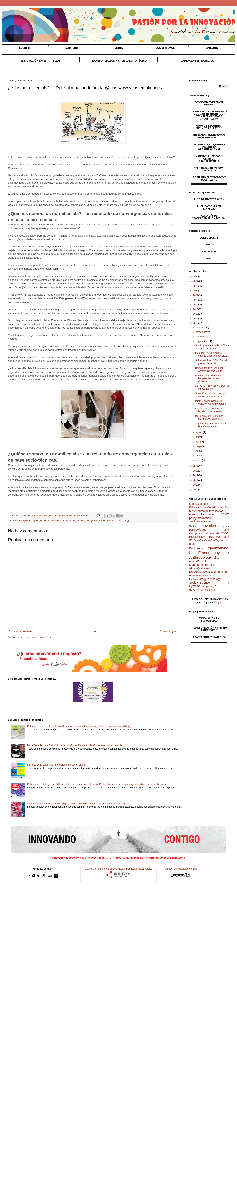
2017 (195, 314)
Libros (209, 258)
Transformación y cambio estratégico (118, 60)
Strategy (201, 579)
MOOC (224, 533)
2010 (195, 484)
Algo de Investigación (209, 199)
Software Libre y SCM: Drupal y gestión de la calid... (212, 362)
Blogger (217, 602)
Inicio (95, 631)
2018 (195, 309)
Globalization (215, 511)
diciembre (201, 327)
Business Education (199, 505)
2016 (195, 318)
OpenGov (210, 540)
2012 (195, 475)
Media (118, 48)
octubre (200, 336)
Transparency (207, 586)
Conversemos (165, 48)
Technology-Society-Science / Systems (209, 582)
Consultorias (209, 237)
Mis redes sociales (43, 868)
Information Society (67, 520)
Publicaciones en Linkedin (209, 207)
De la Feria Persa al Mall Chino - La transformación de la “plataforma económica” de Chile (75, 745)
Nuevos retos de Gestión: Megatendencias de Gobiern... (208, 378)
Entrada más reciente (20, 631)
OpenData (199, 540)
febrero (199, 455)
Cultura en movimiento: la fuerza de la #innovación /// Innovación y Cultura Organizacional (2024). (79, 726)
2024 (195, 281)
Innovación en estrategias (40, 60)
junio (198, 441)
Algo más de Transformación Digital (209, 217)
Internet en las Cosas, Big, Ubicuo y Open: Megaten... (211, 402)
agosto (199, 432)
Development (216, 507)
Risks (194, 576)
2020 (195, 300)
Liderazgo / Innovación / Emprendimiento (209, 136)
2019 (195, 304)
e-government (203, 587)
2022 (195, 290)
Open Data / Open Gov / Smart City (209, 169)
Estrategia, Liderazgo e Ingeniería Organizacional (209, 147)
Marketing (194, 536)
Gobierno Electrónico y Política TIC (209, 178)
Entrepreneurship (27, 520)
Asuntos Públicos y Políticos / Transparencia (209, 159)
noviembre (201, 332)
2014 (195, 466)
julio (198, 437)
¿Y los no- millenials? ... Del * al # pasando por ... (212, 387)
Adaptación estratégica (196, 60)
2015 (195, 323)
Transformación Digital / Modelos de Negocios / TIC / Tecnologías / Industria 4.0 (209, 115)
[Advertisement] (118, 922)
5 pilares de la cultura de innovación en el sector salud (56, 764)
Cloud (205, 507)
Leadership (82, 520)
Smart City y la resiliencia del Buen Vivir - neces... (210, 425)
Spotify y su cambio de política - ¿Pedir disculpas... (212, 347)
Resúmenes (209, 251)
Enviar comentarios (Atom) (37, 637)
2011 (195, 480)
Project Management (197, 563)
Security (201, 575)
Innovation (207, 526)
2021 (195, 295)
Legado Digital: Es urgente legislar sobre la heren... (209, 410)
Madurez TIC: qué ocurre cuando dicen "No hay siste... (212, 354)
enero (199, 460)
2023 (195, 286)
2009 (195, 489)
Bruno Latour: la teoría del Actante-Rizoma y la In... (209, 369)
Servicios (71, 48)
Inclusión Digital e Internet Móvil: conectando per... (209, 417)
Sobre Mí (25, 48)
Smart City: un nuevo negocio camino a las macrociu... (210, 395)
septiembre (202, 341)
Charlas (209, 244)
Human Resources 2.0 (47, 520)
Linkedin (211, 48)
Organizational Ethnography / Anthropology (108, 520)
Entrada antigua (167, 631)
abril (198, 451)
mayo (199, 446)
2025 (195, 276)
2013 (195, 470)
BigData (193, 504)
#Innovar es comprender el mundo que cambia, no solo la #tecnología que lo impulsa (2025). (76, 803)
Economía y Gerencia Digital (209, 103)
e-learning (209, 589)
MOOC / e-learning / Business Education (209, 127)
